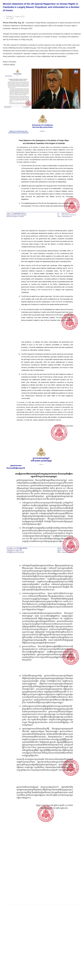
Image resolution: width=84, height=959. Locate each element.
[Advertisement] (41, 896)
